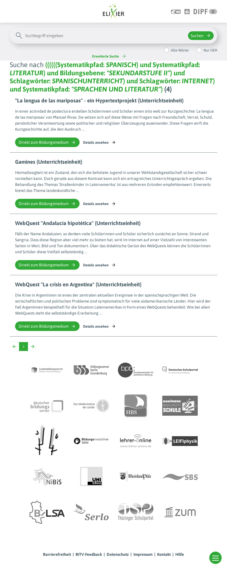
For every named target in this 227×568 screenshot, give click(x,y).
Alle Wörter (180, 50)
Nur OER (210, 50)
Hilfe (179, 554)
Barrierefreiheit (57, 554)
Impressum (143, 554)
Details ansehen (99, 142)
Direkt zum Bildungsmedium (47, 142)
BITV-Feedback (89, 554)
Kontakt (164, 554)
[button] (215, 558)
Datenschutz (118, 554)
